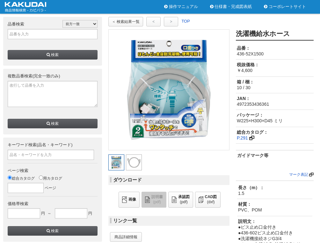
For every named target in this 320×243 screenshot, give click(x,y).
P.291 (242, 137)
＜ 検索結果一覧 (126, 21)
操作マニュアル (181, 6)
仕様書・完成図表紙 (231, 6)
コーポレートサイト (285, 6)
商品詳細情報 (125, 237)
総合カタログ (21, 178)
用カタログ (50, 178)
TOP (185, 21)
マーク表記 (298, 174)
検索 (53, 55)
